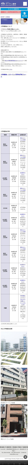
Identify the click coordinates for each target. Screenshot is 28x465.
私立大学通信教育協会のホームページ (14, 60)
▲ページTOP (25, 457)
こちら (10, 69)
